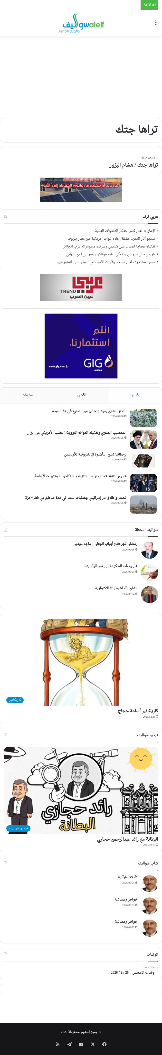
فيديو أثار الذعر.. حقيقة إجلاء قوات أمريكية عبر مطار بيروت (111, 239)
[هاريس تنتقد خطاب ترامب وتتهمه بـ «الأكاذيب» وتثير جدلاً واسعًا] (143, 483)
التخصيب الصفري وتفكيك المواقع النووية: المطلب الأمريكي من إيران (76, 433)
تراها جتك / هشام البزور (133, 165)
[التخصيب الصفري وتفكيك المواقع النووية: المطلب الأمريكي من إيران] (143, 439)
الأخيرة (135, 395)
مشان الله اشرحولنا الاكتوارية (116, 588)
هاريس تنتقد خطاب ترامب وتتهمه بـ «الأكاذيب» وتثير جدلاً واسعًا (79, 476)
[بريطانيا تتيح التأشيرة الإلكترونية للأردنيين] (143, 461)
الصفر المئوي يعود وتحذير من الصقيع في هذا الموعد (88, 411)
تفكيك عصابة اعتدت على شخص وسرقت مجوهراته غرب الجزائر (109, 247)
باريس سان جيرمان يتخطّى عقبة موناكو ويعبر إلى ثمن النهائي (110, 254)
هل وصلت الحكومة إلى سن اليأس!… (110, 566)
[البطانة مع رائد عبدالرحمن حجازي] (81, 790)
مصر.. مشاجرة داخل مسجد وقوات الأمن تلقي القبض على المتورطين (106, 262)
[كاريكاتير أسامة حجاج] (81, 662)
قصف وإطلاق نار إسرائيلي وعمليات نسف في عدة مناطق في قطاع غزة (75, 498)
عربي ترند (150, 216)
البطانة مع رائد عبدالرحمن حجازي (127, 839)
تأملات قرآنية (127, 877)
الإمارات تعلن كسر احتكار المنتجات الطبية (125, 231)
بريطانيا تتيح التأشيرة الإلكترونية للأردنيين (95, 454)
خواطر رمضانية (126, 899)
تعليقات (27, 395)
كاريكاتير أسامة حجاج (138, 711)
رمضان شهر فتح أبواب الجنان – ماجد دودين (105, 544)
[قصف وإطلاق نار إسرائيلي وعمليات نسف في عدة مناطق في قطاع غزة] (143, 504)
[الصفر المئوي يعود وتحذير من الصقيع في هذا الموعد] (143, 418)
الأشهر (81, 395)
